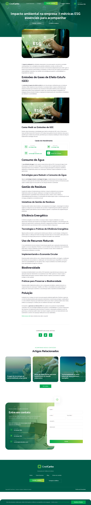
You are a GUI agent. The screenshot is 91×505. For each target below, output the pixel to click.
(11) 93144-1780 (82, 5)
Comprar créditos (65, 4)
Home (31, 475)
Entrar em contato (56, 153)
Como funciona (32, 4)
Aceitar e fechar (78, 502)
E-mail (51, 415)
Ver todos (45, 386)
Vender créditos (52, 4)
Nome (51, 410)
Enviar (66, 442)
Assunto (52, 421)
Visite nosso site (26, 316)
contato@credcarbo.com (36, 153)
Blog (48, 475)
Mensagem (52, 427)
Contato (41, 4)
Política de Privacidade (81, 489)
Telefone (69, 415)
